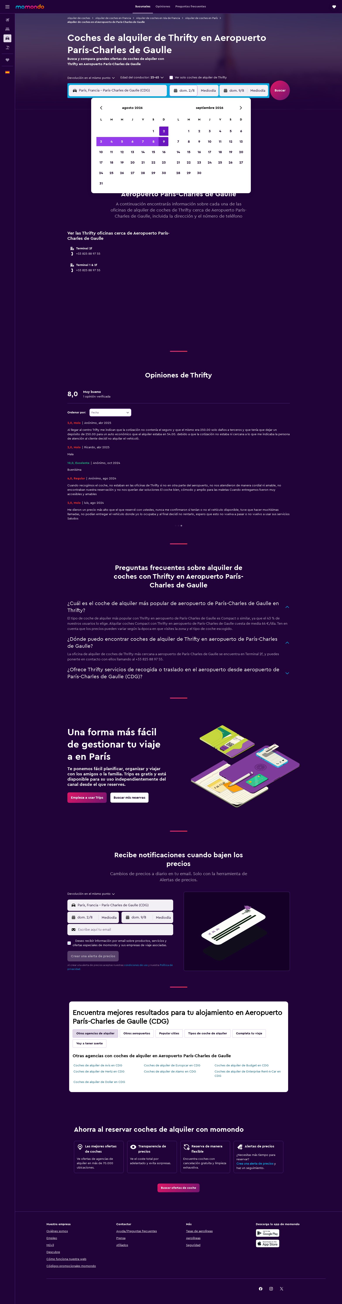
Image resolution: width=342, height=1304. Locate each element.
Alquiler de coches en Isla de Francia (158, 18)
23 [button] (164, 162)
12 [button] (122, 152)
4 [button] (112, 141)
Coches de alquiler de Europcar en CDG (172, 1065)
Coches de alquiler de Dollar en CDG (99, 1082)
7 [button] (143, 141)
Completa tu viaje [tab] (249, 1033)
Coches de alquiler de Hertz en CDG (99, 1071)
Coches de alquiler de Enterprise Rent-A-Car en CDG (248, 1073)
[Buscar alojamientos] (7, 29)
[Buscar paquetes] (7, 47)
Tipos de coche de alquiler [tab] (207, 1033)
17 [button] (101, 162)
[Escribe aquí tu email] (124, 930)
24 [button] (101, 173)
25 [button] (111, 173)
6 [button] (132, 141)
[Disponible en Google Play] (267, 1233)
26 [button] (122, 173)
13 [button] (132, 152)
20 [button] (132, 162)
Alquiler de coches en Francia (113, 18)
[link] (87, 797)
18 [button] (111, 162)
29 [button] (153, 173)
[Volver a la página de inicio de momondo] (30, 6)
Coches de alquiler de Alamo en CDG (170, 1071)
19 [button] (122, 162)
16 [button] (164, 152)
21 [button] (143, 162)
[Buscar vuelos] (7, 20)
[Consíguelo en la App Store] (267, 1243)
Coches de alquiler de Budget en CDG (241, 1065)
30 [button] (164, 173)
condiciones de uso (136, 965)
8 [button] (153, 141)
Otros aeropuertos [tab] (136, 1033)
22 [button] (153, 162)
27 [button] (132, 173)
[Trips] (7, 60)
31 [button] (101, 183)
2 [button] (164, 131)
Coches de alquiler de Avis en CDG (98, 1065)
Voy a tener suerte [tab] (89, 1043)
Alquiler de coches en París (201, 18)
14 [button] (143, 152)
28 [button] (143, 173)
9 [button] (164, 141)
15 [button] (153, 152)
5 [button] (122, 141)
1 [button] (153, 131)
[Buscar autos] (7, 38)
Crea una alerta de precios (254, 1163)
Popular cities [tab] (169, 1033)
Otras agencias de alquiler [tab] (95, 1033)
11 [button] (111, 152)
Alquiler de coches (78, 18)
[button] (7, 7)
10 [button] (101, 152)
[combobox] (91, 78)
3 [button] (101, 141)
